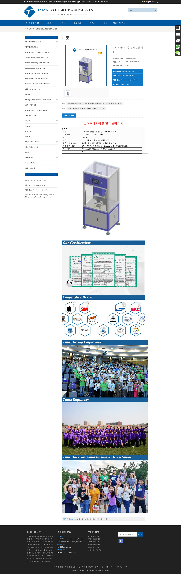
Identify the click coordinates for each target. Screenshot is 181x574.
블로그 (97, 567)
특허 (105, 23)
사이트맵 (119, 567)
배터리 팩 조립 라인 (94, 539)
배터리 (27, 94)
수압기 (27, 136)
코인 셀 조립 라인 (93, 542)
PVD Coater (29, 131)
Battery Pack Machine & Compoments (38, 100)
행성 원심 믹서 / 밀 (31, 147)
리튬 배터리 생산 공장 (95, 550)
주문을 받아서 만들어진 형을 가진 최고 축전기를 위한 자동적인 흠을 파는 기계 (94, 103)
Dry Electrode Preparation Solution (36, 78)
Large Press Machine (32, 142)
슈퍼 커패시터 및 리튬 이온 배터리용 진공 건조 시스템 (86, 108)
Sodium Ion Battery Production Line (37, 63)
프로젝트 (77, 23)
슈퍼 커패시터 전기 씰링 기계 (94, 519)
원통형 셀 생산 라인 (94, 544)
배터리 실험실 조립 (31, 47)
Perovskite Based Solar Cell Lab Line (37, 84)
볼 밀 (27, 152)
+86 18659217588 (86, 2)
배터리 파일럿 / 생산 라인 (33, 42)
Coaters (28, 126)
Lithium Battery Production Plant (36, 110)
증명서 (92, 23)
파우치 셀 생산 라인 (94, 536)
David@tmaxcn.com (38, 2)
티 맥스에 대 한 (32, 23)
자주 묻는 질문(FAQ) (72, 567)
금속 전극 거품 (30, 168)
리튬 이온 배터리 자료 (32, 89)
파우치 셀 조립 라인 (94, 547)
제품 (49, 23)
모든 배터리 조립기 (31, 105)
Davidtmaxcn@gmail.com (62, 2)
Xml (126, 567)
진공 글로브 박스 (31, 115)
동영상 (62, 23)
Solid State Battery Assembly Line (36, 57)
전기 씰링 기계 (78, 519)
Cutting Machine (30, 163)
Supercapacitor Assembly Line (43, 29)
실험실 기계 (29, 157)
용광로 (27, 121)
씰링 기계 (108, 519)
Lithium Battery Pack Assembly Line (37, 52)
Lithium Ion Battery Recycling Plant (37, 73)
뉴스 (112, 567)
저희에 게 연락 (119, 23)
